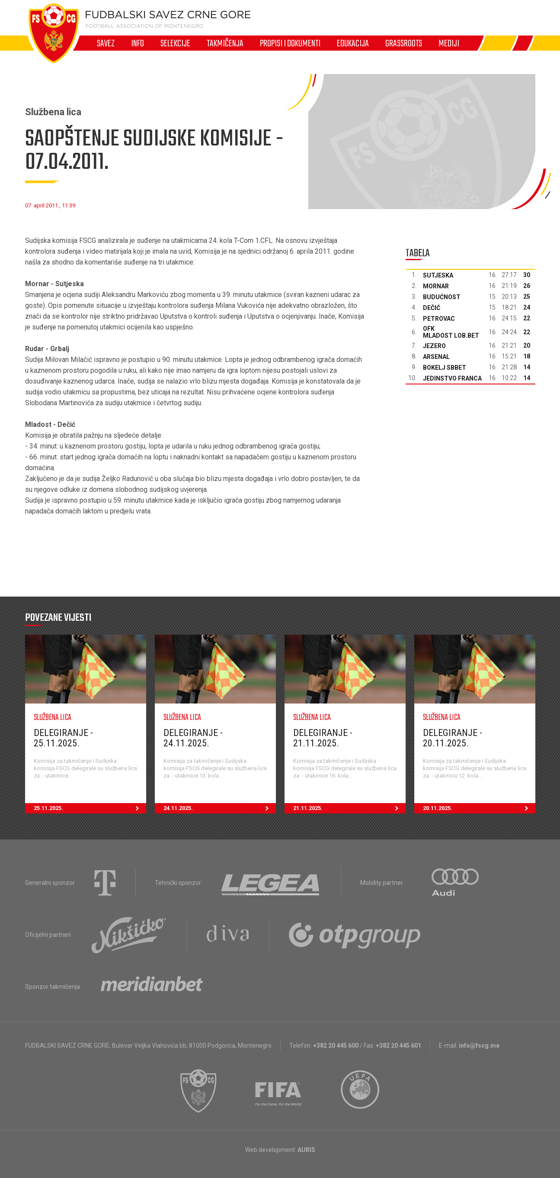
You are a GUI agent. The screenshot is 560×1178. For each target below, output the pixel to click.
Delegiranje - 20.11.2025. (452, 738)
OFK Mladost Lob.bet (451, 332)
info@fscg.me (479, 1045)
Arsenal (436, 356)
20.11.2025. (479, 808)
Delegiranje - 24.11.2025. (193, 738)
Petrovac (439, 318)
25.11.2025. (90, 808)
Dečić (431, 307)
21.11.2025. (349, 808)
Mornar (436, 286)
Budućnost (442, 297)
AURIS (306, 1149)
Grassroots (403, 43)
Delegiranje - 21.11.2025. (322, 738)
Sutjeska (438, 275)
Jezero (434, 345)
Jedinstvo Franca (452, 378)
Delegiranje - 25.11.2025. (63, 738)
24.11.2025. (219, 808)
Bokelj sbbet (444, 367)
